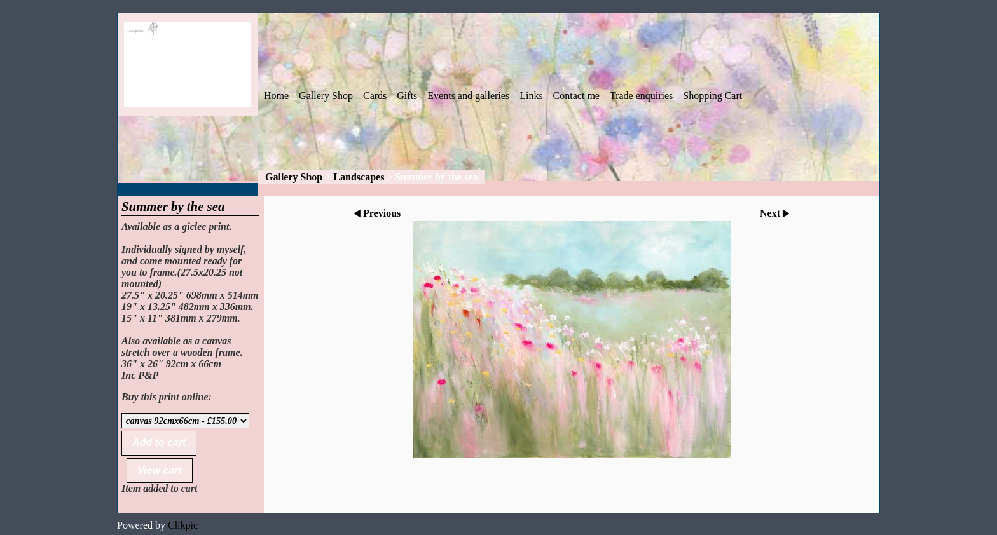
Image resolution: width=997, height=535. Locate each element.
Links (530, 95)
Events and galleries (468, 95)
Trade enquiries (641, 95)
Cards (375, 95)
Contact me (576, 95)
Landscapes (358, 177)
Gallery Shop (326, 95)
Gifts (407, 95)
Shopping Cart (712, 95)
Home (276, 95)
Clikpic (183, 525)
